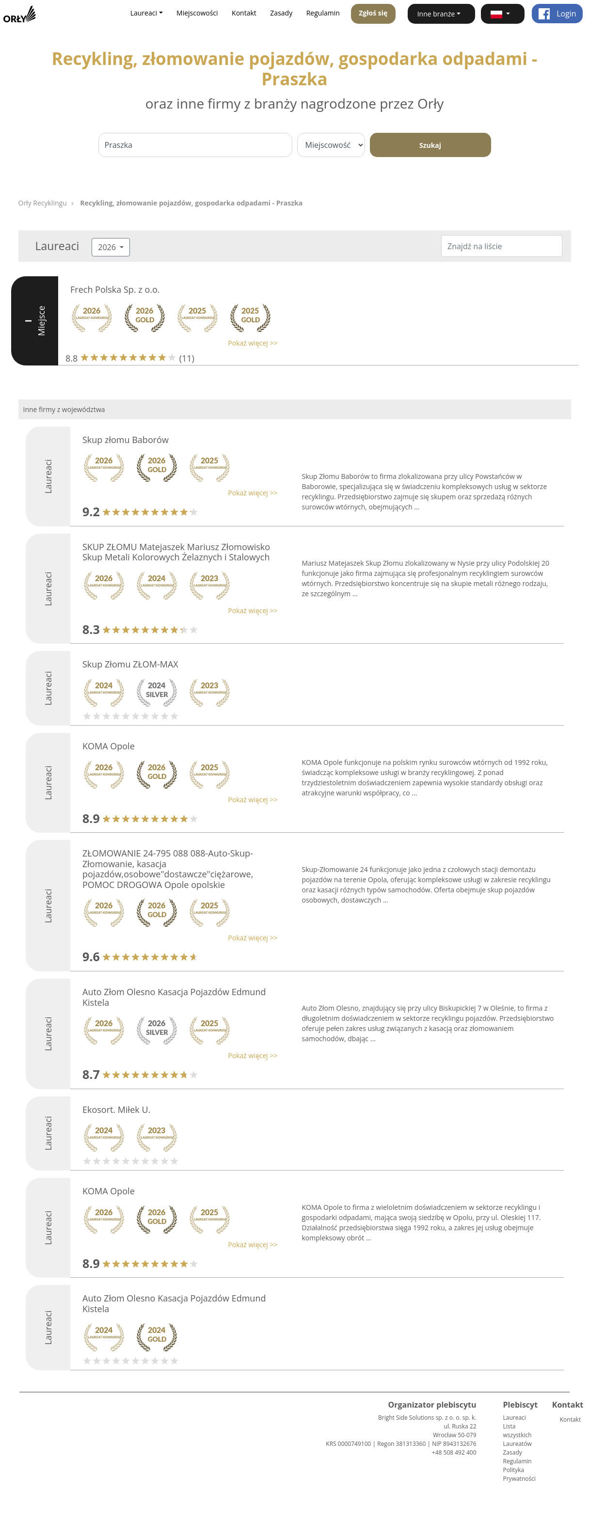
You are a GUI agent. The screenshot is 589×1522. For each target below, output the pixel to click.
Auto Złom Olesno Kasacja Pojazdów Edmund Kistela (174, 997)
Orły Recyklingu (42, 202)
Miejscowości (197, 12)
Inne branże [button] (436, 13)
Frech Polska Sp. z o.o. (115, 289)
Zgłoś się (373, 12)
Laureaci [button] (143, 12)
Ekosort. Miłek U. (116, 1109)
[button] (502, 14)
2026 (108, 247)
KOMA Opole (108, 746)
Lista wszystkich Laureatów (517, 1435)
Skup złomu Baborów (125, 439)
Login (557, 13)
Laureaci (514, 1417)
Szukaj (430, 145)
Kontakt (244, 12)
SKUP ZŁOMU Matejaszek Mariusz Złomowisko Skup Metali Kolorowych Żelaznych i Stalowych (176, 552)
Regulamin (323, 12)
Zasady (281, 12)
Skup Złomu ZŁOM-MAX (130, 664)
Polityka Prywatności (519, 1474)
